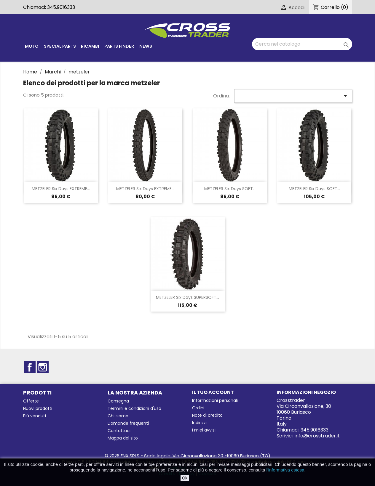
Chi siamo (118, 416)
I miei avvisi (204, 430)
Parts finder (119, 46)
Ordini (198, 408)
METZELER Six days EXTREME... (61, 189)
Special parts (60, 46)
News (145, 46)
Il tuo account (213, 392)
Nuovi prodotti (37, 408)
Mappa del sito (123, 438)
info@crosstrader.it (317, 435)
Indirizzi (199, 423)
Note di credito (207, 415)
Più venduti (34, 416)
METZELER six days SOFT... (230, 189)
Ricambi (90, 46)
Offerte (31, 401)
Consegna (118, 401)
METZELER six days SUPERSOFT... (187, 297)
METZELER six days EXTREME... (145, 189)
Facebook (30, 367)
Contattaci (119, 431)
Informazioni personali (215, 400)
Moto (32, 46)
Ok (184, 478)
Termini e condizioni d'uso (134, 408)
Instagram (43, 367)
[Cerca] (302, 44)
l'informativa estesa (285, 469)
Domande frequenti (128, 423)
